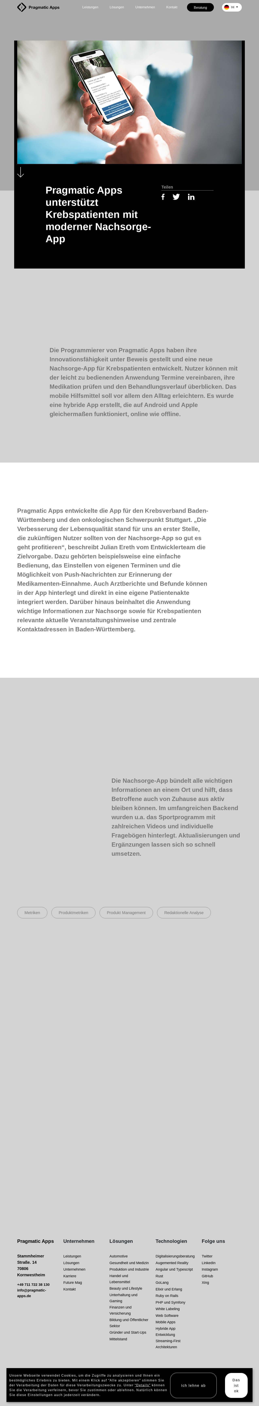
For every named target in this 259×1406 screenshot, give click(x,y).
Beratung (200, 7)
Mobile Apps (165, 1322)
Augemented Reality (172, 1262)
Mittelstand (118, 1339)
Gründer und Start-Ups (127, 1332)
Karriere (69, 1276)
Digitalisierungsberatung (175, 1256)
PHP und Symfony (170, 1302)
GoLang (162, 1282)
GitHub (207, 1276)
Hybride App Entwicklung (165, 1331)
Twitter (207, 1256)
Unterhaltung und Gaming (123, 1297)
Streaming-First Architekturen (168, 1344)
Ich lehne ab (193, 1385)
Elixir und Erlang (169, 1289)
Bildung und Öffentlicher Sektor (128, 1322)
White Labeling (168, 1308)
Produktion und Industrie (129, 1269)
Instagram (210, 1269)
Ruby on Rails (167, 1295)
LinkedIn (208, 1262)
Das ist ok (236, 1385)
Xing (205, 1282)
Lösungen (117, 7)
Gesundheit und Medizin (129, 1262)
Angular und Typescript (174, 1269)
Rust (159, 1276)
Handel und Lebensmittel (119, 1278)
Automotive (118, 1256)
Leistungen (90, 7)
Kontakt (171, 7)
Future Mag (72, 1282)
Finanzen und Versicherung (120, 1310)
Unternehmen (145, 7)
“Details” (143, 1385)
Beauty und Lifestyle (125, 1288)
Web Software (167, 1315)
